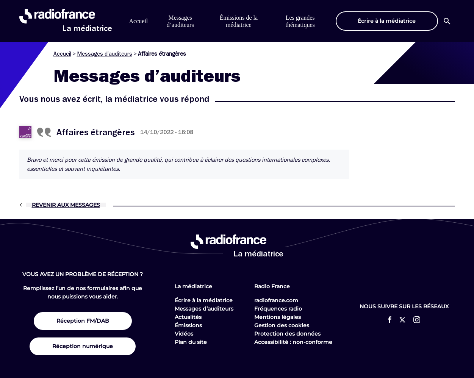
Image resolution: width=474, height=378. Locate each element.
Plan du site (191, 342)
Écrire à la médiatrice (204, 300)
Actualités (188, 317)
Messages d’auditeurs (104, 54)
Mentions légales (277, 317)
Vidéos (184, 333)
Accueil (138, 21)
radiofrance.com (276, 300)
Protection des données (287, 333)
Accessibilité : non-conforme (293, 342)
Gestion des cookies (281, 325)
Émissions (188, 325)
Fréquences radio (278, 308)
